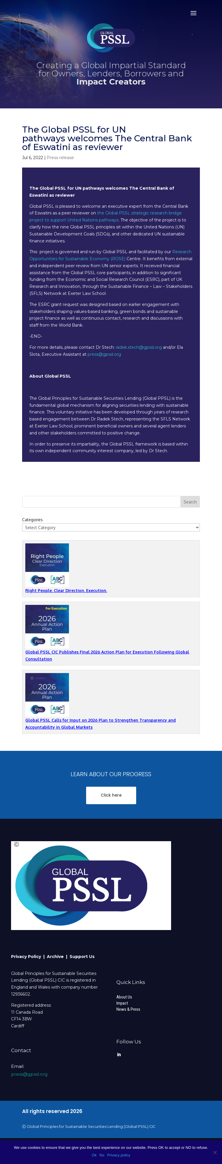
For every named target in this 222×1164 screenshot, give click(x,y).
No (102, 1155)
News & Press (128, 1009)
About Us (124, 997)
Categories (32, 519)
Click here (111, 795)
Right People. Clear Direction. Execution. (66, 590)
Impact (122, 1003)
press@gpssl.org (104, 354)
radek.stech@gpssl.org (139, 347)
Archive (56, 956)
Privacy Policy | (29, 956)
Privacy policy (118, 1155)
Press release (60, 157)
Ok (94, 1155)
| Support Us (80, 956)
